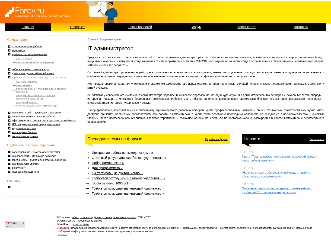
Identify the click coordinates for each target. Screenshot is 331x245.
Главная (28, 27)
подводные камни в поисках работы (33, 116)
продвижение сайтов (89, 220)
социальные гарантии (25, 136)
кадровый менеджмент (25, 171)
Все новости (316, 139)
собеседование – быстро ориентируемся (36, 152)
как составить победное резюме (35, 62)
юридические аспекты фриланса (35, 95)
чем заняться (24, 85)
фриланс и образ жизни (30, 98)
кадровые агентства (24, 128)
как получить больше (24, 132)
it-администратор (111, 39)
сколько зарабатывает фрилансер (36, 105)
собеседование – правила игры (30, 69)
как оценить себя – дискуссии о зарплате (36, 112)
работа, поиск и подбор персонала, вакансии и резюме (103, 217)
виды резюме (24, 59)
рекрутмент (18, 167)
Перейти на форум (216, 139)
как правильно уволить (25, 163)
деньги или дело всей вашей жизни (33, 73)
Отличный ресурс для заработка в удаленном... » (129, 158)
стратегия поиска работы (27, 46)
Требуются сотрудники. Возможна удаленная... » (128, 178)
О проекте (77, 27)
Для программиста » (107, 168)
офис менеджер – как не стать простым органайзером (44, 120)
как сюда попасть (26, 82)
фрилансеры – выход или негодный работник (39, 159)
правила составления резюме (29, 54)
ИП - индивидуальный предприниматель (36, 124)
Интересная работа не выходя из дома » (122, 153)
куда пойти (18, 50)
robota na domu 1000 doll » (111, 183)
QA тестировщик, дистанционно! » (117, 173)
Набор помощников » (108, 163)
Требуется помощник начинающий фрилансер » (128, 188)
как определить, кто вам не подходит (34, 156)
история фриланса (27, 102)
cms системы (81, 224)
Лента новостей (140, 27)
